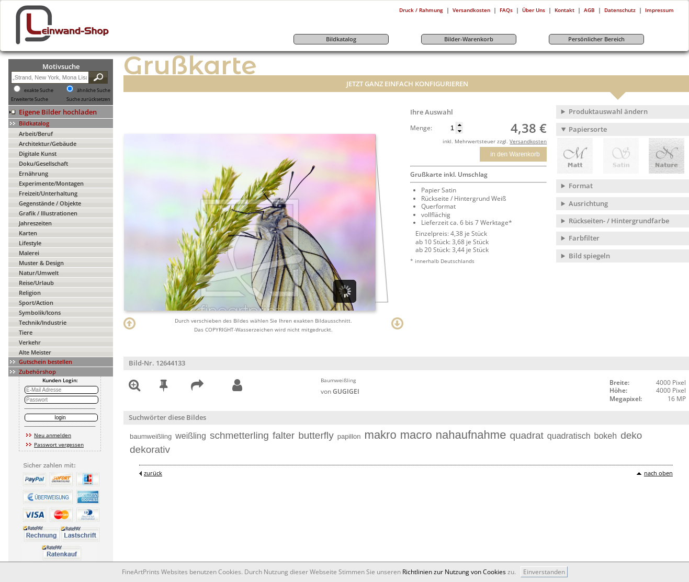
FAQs (506, 10)
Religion (30, 292)
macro (416, 434)
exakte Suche (38, 90)
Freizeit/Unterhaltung (48, 193)
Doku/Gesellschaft (43, 163)
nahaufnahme (471, 434)
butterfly (316, 435)
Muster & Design (41, 263)
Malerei (29, 253)
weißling (190, 435)
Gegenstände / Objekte (50, 203)
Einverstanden (544, 571)
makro (381, 434)
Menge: (421, 128)
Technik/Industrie (42, 322)
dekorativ (150, 449)
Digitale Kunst (38, 153)
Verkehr (30, 342)
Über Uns (533, 10)
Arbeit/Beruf (36, 134)
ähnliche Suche (93, 90)
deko (631, 435)
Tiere (25, 332)
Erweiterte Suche (29, 99)
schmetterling (239, 435)
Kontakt (564, 10)
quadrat (526, 435)
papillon (349, 436)
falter (284, 435)
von (340, 391)
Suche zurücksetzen (88, 99)
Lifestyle (30, 243)
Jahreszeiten (35, 223)
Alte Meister (35, 352)
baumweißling (151, 436)
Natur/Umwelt (39, 273)
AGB (589, 10)
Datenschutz (620, 10)
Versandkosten (471, 10)
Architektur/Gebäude (47, 143)
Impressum (659, 10)
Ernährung (33, 173)
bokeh (605, 435)
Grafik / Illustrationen (48, 213)
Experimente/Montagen (51, 183)
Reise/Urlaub (36, 283)
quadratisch (569, 435)
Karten (28, 233)
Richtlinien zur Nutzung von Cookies (454, 571)
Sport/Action (36, 302)
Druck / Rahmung (421, 10)
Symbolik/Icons (40, 312)
